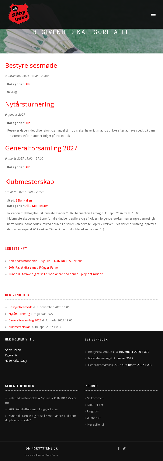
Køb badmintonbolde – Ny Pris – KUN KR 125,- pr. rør (45, 261)
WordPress (52, 455)
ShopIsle (31, 455)
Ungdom (93, 411)
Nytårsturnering (19, 314)
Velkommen (95, 398)
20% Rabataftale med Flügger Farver (33, 267)
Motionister (40, 206)
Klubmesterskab (19, 327)
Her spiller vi (95, 424)
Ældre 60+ (94, 418)
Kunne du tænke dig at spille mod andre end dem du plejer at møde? (55, 274)
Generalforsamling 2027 (24, 320)
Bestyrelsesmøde (20, 307)
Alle (27, 84)
